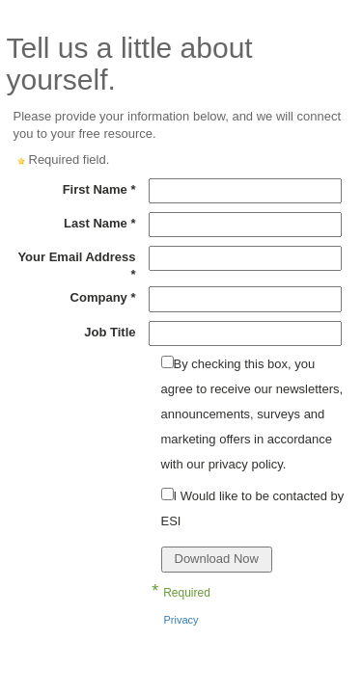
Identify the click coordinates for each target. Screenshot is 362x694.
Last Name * (99, 223)
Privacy (180, 620)
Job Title (109, 332)
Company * (103, 297)
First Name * (99, 189)
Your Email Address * (76, 265)
